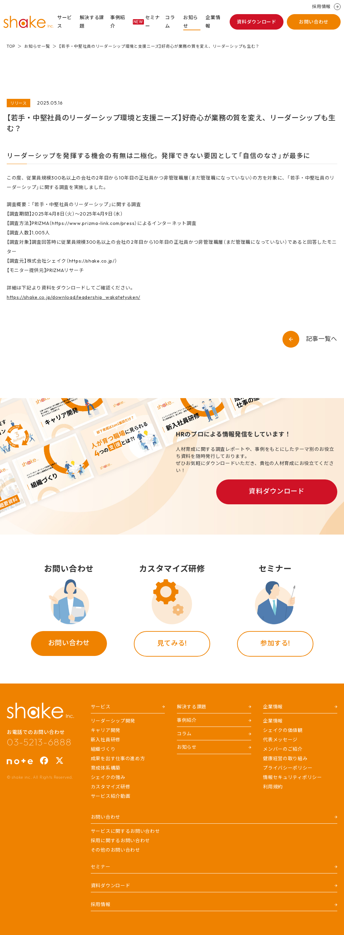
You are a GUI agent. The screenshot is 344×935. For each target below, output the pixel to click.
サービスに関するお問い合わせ (125, 831)
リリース (18, 103)
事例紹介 (117, 21)
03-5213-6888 (39, 742)
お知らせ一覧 (37, 46)
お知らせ (190, 21)
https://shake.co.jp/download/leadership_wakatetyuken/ (73, 297)
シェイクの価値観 (283, 730)
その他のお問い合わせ (115, 850)
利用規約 (273, 787)
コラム (170, 21)
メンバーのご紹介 (283, 749)
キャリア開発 (105, 730)
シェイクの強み (108, 777)
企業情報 (212, 21)
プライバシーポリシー (287, 768)
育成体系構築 (105, 768)
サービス (64, 21)
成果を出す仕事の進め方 (118, 758)
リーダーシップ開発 (113, 721)
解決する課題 (92, 21)
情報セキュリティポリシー (292, 777)
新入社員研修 (105, 740)
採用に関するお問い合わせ (120, 840)
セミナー (146, 21)
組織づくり (103, 749)
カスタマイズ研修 (110, 787)
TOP (11, 46)
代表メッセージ (280, 740)
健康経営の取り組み (285, 758)
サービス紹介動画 (110, 796)
